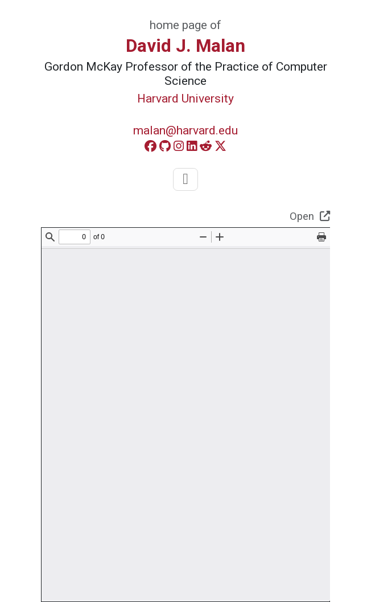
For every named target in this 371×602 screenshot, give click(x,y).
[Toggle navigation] (185, 179)
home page (178, 25)
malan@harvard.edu (185, 130)
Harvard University (185, 98)
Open (310, 216)
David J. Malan (185, 45)
